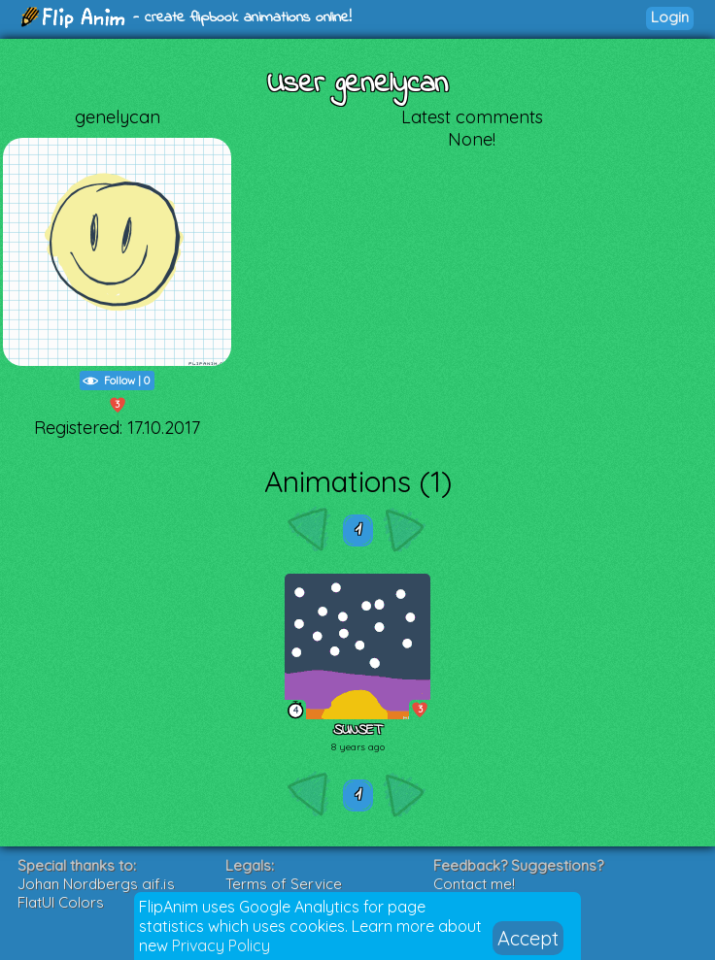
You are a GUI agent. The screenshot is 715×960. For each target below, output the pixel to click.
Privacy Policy (221, 945)
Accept (528, 938)
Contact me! (474, 884)
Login (670, 17)
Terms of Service (283, 884)
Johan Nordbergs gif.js (96, 884)
